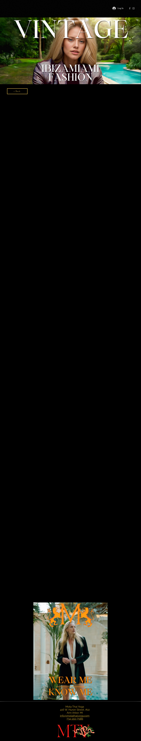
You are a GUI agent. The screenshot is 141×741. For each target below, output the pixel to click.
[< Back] (17, 91)
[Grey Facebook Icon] (129, 8)
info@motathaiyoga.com (74, 715)
